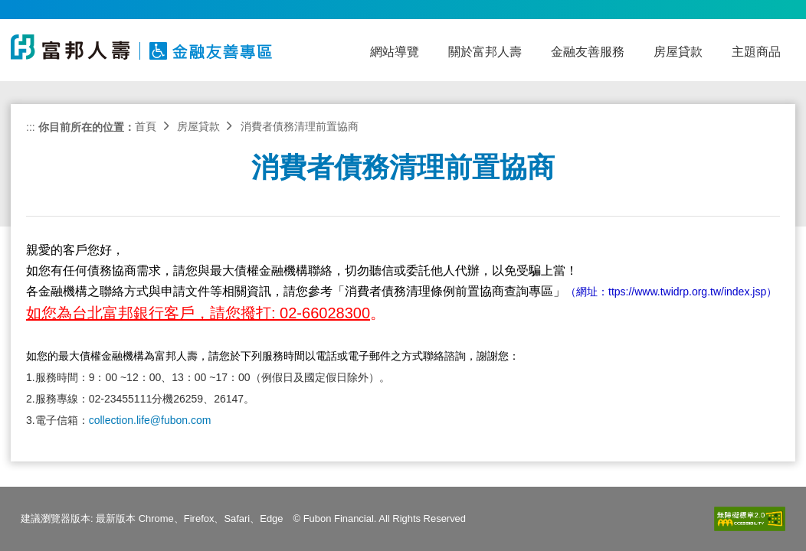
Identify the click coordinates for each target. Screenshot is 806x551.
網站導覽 (394, 51)
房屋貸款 (678, 51)
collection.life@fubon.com (150, 420)
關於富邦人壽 (485, 51)
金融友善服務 (587, 51)
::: (30, 127)
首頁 (145, 126)
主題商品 (756, 51)
